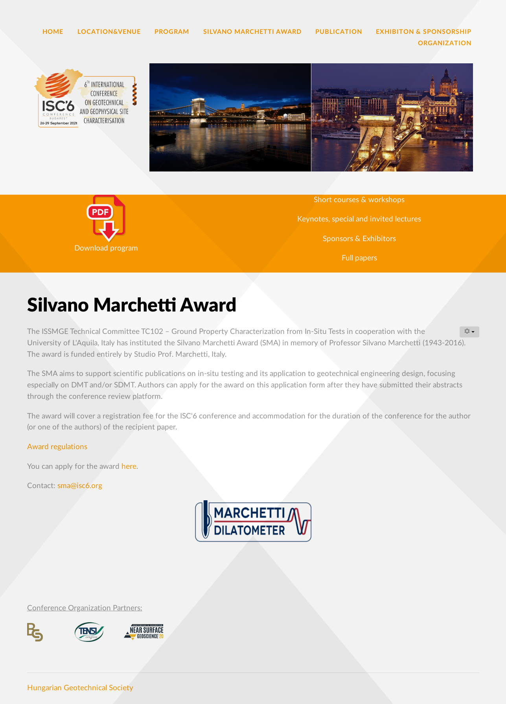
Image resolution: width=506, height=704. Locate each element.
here (128, 466)
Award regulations (57, 447)
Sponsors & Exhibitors (359, 239)
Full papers (359, 258)
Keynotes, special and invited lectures (359, 219)
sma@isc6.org (79, 486)
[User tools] (469, 331)
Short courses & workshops (359, 200)
